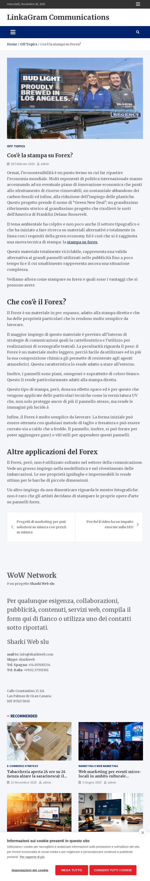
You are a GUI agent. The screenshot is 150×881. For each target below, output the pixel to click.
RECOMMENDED (24, 716)
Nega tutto (71, 870)
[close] (142, 833)
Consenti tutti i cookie (114, 870)
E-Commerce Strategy (22, 766)
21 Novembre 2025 (24, 782)
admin (45, 164)
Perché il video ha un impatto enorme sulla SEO (109, 524)
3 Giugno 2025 (92, 782)
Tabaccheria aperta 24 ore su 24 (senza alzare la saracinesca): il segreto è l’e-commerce (36, 776)
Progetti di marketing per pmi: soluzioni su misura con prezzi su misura (41, 527)
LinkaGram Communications (58, 17)
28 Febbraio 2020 (23, 164)
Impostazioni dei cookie (30, 870)
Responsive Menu (138, 4)
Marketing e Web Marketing (98, 766)
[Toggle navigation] (13, 32)
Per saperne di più (32, 858)
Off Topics (16, 146)
